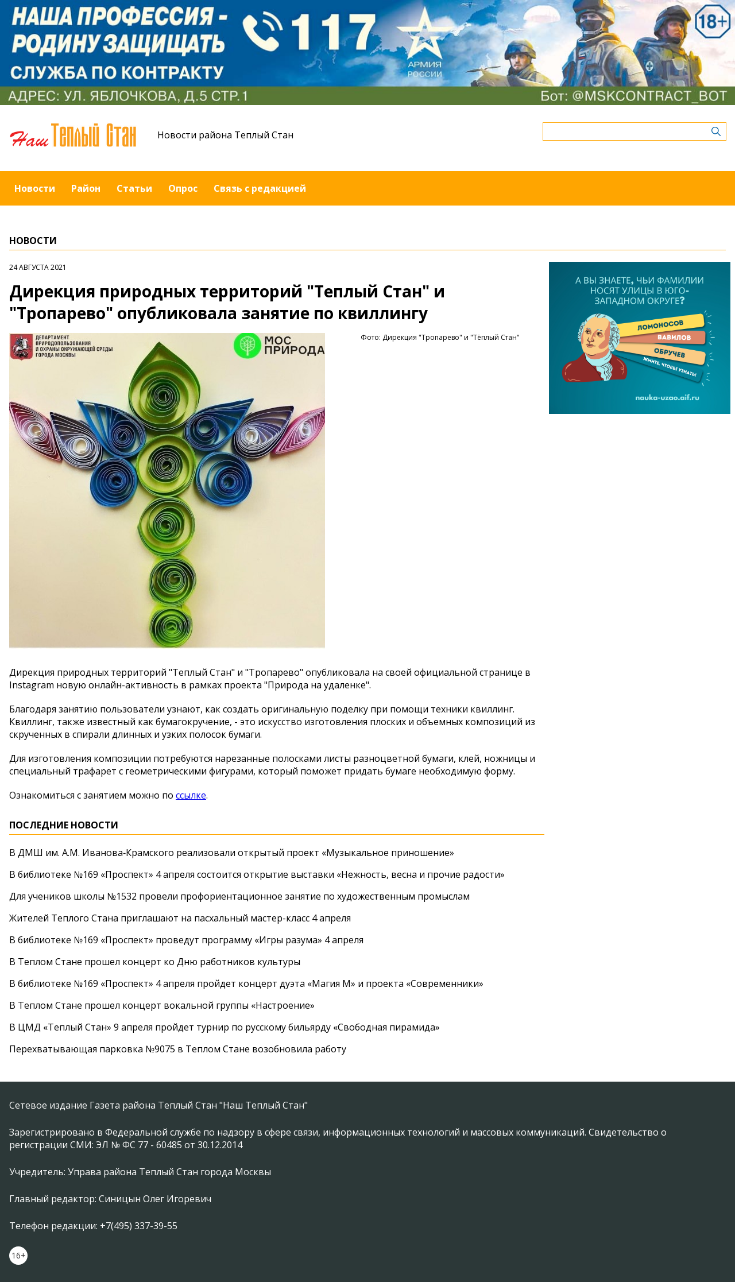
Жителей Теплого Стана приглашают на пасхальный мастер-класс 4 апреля (180, 918)
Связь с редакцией (260, 188)
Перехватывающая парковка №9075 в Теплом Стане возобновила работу (177, 1049)
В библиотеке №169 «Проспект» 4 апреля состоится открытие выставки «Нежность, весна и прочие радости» (257, 874)
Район (85, 188)
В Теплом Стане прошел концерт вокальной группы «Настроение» (162, 1005)
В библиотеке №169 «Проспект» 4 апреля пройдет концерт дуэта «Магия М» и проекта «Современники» (246, 983)
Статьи (134, 188)
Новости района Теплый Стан (225, 135)
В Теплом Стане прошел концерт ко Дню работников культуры (154, 961)
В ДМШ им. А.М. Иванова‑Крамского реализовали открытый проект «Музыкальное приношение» (231, 852)
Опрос (183, 188)
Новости (34, 188)
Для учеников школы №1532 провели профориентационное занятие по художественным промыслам (239, 896)
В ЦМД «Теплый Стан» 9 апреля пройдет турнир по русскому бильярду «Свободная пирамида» (224, 1027)
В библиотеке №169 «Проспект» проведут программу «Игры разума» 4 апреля (186, 940)
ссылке (191, 795)
